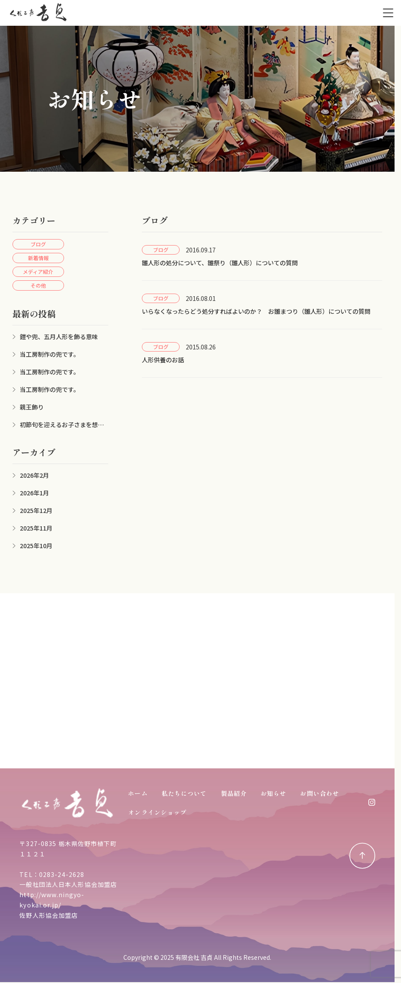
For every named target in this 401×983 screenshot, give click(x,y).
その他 (38, 285)
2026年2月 (34, 475)
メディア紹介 (38, 271)
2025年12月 (36, 510)
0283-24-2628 (61, 874)
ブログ (38, 244)
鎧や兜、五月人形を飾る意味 (59, 336)
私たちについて (184, 793)
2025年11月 (36, 528)
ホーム (137, 793)
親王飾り (32, 407)
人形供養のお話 (163, 359)
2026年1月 (34, 492)
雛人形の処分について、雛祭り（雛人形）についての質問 (220, 262)
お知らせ (273, 793)
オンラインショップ (157, 812)
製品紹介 (234, 793)
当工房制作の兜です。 (50, 354)
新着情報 (38, 257)
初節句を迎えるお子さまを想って (58, 424)
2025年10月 (36, 545)
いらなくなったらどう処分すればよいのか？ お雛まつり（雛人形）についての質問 (256, 311)
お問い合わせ (319, 793)
